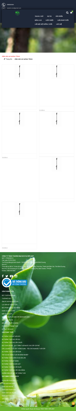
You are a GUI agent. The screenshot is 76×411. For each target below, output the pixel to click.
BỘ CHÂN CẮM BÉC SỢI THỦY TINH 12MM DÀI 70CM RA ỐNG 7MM (56, 151)
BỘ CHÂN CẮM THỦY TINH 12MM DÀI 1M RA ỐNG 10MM (56, 103)
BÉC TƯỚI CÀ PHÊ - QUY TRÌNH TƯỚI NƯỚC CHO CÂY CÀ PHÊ (21, 345)
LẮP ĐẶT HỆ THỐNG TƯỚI (43, 24)
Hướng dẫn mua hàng (8, 380)
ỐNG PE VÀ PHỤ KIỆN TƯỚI (10, 301)
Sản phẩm (59, 16)
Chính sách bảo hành (8, 383)
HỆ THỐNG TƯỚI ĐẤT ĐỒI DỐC (11, 336)
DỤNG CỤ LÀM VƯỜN (8, 311)
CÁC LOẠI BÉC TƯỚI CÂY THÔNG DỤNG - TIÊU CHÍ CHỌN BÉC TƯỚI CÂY (23, 348)
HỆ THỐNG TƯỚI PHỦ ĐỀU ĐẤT (11, 364)
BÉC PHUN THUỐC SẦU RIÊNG (11, 308)
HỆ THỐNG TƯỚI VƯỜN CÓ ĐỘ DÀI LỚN (14, 358)
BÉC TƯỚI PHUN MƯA (8, 295)
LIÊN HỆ (59, 24)
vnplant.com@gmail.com (11, 8)
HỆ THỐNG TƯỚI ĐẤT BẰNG (10, 361)
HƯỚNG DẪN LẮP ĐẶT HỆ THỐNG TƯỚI (14, 373)
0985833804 (8, 4)
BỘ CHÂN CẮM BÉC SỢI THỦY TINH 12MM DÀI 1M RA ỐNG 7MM (55, 196)
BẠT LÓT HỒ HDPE (7, 329)
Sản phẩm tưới (8, 291)
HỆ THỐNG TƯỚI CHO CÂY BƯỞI (11, 367)
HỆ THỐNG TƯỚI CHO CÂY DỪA (11, 352)
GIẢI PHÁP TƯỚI (63, 20)
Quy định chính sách (10, 376)
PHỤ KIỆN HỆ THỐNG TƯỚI (10, 326)
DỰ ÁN (49, 16)
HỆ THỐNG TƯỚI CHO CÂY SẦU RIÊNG (13, 370)
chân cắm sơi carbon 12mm (24, 59)
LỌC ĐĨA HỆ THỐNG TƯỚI (9, 304)
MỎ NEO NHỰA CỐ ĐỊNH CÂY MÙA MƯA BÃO (16, 317)
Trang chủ (39, 16)
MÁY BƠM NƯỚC (7, 314)
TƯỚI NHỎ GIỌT (6, 298)
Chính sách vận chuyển (9, 392)
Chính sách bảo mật (8, 396)
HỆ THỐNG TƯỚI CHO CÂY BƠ (11, 339)
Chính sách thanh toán (9, 389)
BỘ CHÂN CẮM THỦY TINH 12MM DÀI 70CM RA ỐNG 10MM (18, 104)
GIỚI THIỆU (50, 20)
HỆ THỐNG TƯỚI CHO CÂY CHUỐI (12, 342)
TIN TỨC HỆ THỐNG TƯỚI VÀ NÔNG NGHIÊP (15, 355)
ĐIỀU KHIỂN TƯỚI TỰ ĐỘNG (10, 323)
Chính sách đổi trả (7, 386)
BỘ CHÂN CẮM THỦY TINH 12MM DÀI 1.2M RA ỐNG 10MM (17, 151)
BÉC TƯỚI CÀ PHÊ (7, 320)
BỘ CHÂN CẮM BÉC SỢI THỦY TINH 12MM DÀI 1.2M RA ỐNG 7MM (18, 242)
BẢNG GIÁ (38, 20)
